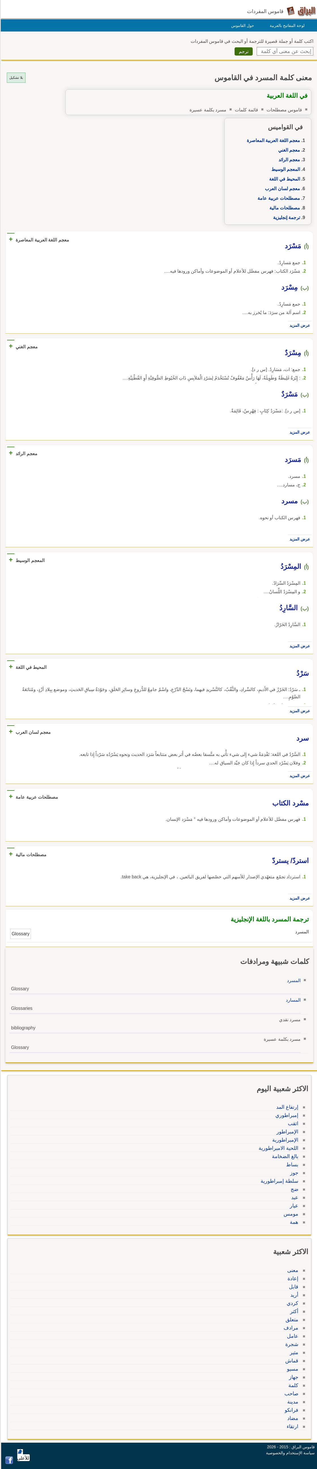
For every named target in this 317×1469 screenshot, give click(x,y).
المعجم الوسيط (285, 169)
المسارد (292, 1000)
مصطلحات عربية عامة (278, 198)
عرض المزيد (299, 325)
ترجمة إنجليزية (285, 217)
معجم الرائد (288, 159)
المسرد (293, 980)
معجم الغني (288, 150)
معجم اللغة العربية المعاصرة (272, 140)
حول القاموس (241, 25)
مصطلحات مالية (284, 207)
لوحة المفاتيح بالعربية (286, 25)
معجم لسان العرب (281, 188)
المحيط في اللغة (283, 179)
